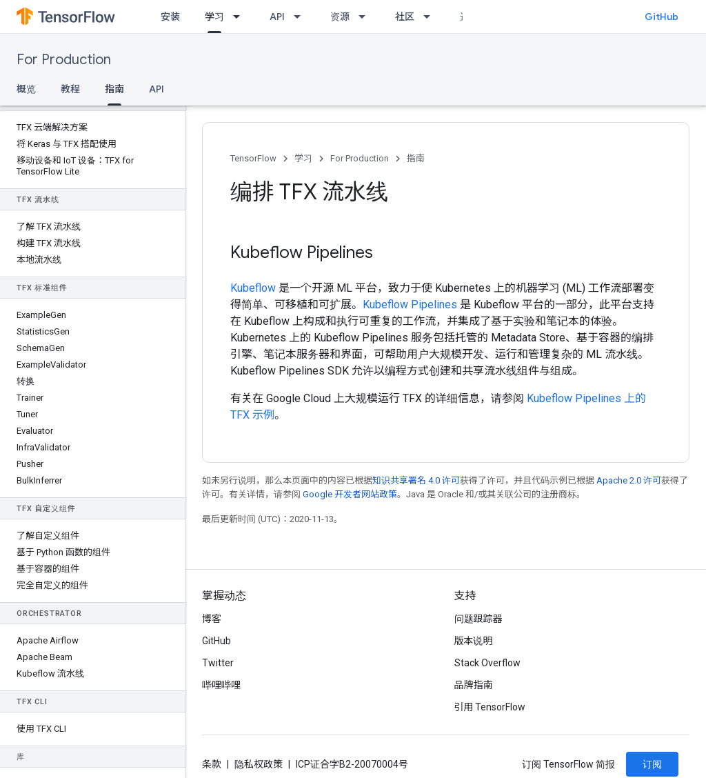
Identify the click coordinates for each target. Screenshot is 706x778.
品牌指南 (473, 684)
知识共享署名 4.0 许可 (416, 480)
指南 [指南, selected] (114, 89)
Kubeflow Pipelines (410, 304)
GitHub (661, 16)
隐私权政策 (258, 764)
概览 (26, 89)
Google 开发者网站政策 (350, 494)
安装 (170, 16)
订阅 (652, 764)
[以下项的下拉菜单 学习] (240, 16)
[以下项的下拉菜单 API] (301, 16)
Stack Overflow (487, 662)
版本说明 (473, 640)
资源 (340, 16)
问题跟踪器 (478, 618)
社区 (404, 16)
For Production (64, 59)
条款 (211, 764)
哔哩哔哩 (221, 684)
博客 (211, 618)
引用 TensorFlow (490, 706)
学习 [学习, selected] (214, 16)
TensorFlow (253, 158)
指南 (416, 158)
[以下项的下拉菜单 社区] (430, 16)
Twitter (218, 662)
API (277, 16)
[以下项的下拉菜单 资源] (366, 16)
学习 (303, 158)
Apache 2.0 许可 (628, 480)
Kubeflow (253, 288)
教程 (70, 89)
